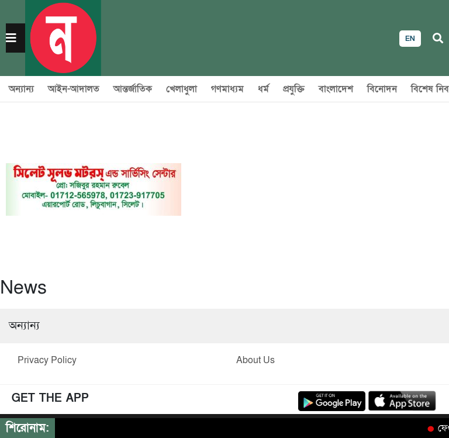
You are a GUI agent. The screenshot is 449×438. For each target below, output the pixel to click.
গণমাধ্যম (227, 88)
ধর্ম (263, 88)
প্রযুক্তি (294, 88)
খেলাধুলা (181, 88)
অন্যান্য (21, 88)
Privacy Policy (47, 360)
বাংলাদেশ (336, 88)
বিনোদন (382, 88)
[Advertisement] (312, 189)
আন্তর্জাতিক (132, 88)
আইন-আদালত (73, 88)
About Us (255, 360)
